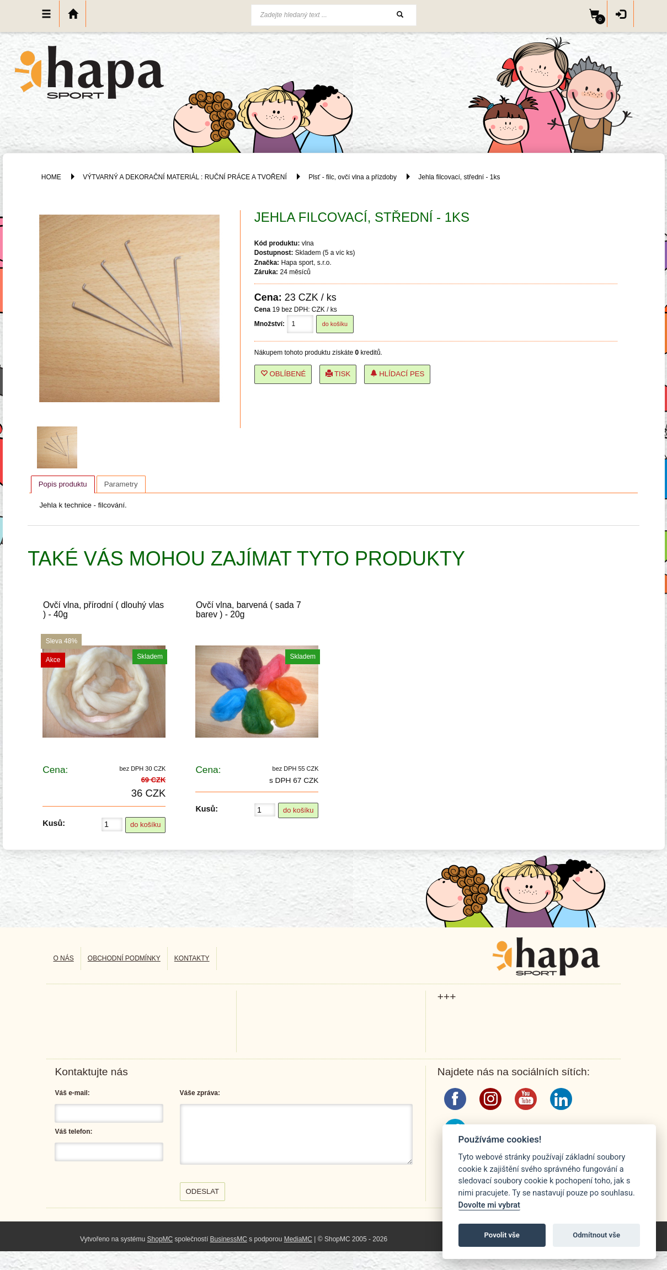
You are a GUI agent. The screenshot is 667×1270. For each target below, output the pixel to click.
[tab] (63, 484)
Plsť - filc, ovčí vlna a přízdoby (352, 177)
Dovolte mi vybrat (489, 1205)
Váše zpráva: (200, 1093)
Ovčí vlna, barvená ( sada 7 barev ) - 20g (248, 609)
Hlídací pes (397, 374)
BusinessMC (228, 1239)
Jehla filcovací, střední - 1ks (459, 177)
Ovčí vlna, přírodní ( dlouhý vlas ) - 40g (103, 609)
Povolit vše (502, 1235)
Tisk (338, 374)
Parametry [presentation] (121, 484)
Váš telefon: (73, 1131)
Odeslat (203, 1191)
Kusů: (53, 823)
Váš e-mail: (72, 1093)
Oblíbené (283, 374)
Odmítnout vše (596, 1235)
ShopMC (160, 1239)
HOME (51, 177)
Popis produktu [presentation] (63, 484)
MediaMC (298, 1239)
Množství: (269, 324)
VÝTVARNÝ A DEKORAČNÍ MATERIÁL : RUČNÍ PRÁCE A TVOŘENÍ (185, 177)
